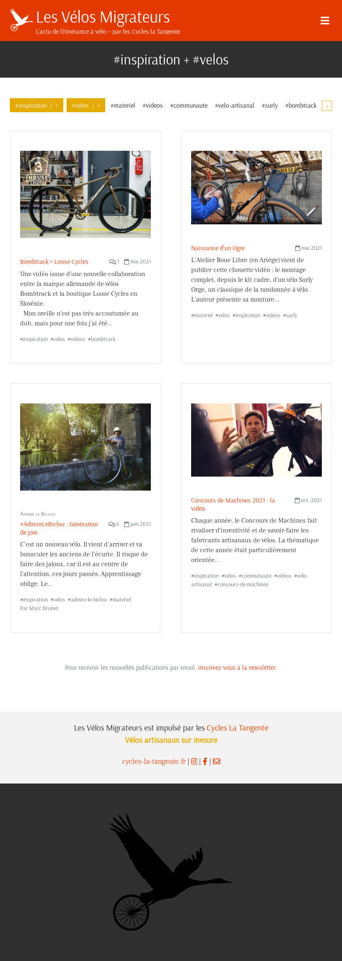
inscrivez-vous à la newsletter (237, 667)
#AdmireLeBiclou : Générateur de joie (59, 528)
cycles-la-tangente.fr (154, 761)
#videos (153, 105)
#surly (270, 105)
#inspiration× (36, 105)
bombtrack (103, 339)
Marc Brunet (43, 608)
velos (59, 339)
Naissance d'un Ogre (218, 248)
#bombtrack (301, 105)
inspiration (35, 339)
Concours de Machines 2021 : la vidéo (233, 504)
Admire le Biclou (37, 513)
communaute (256, 575)
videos (78, 339)
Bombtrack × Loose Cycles (54, 261)
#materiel (123, 105)
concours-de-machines (242, 584)
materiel (203, 315)
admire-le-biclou (89, 599)
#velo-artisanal (234, 105)
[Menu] (324, 20)
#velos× (86, 105)
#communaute (189, 105)
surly (291, 315)
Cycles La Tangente (237, 727)
